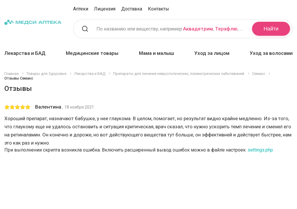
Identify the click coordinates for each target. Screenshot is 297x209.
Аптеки (80, 9)
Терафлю (226, 29)
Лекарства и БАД (25, 53)
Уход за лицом (211, 53)
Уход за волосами (271, 53)
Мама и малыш (156, 53)
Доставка (131, 9)
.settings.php (260, 150)
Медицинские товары (92, 53)
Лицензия (104, 9)
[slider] (17, 107)
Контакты (158, 9)
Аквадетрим (198, 29)
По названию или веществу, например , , (171, 29)
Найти (271, 29)
